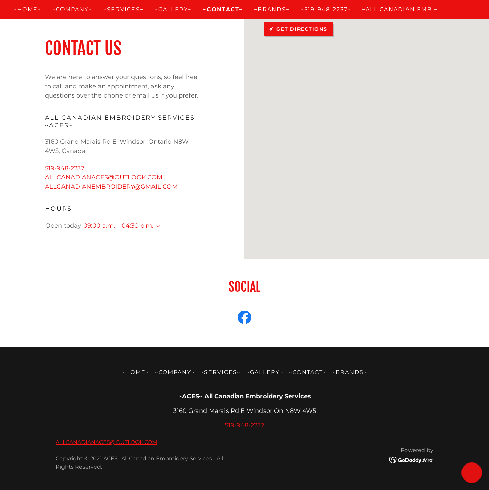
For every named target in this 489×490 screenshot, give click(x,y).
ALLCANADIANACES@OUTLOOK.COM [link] (103, 177)
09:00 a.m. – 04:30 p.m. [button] (118, 225)
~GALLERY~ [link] (173, 9)
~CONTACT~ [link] (223, 9)
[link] (244, 318)
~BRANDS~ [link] (272, 9)
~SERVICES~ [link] (123, 9)
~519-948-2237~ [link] (326, 9)
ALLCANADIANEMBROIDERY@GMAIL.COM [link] (111, 186)
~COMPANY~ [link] (72, 9)
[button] (157, 226)
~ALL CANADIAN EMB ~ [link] (400, 9)
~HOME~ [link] (27, 9)
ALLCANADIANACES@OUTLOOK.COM (106, 442)
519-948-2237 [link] (65, 168)
